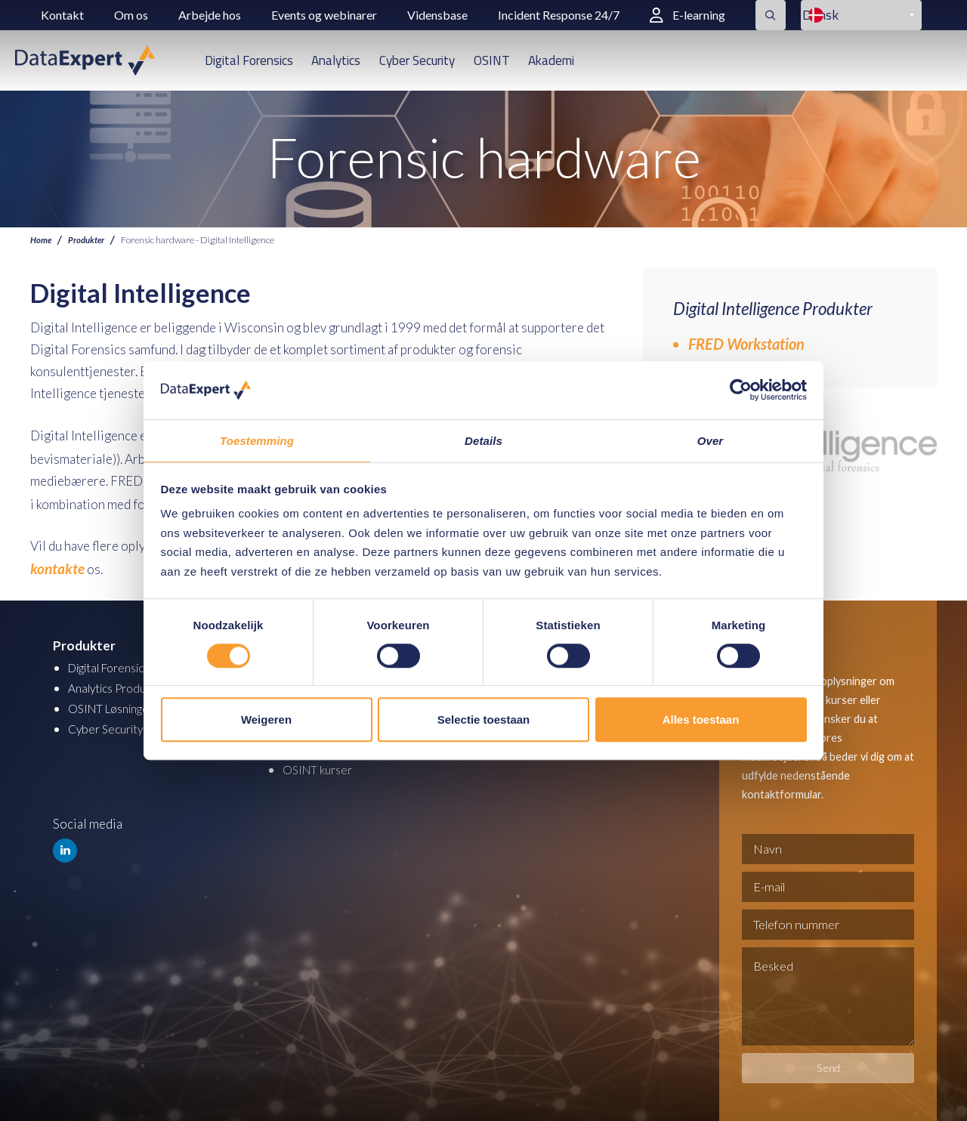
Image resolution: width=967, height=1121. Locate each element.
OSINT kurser (321, 761)
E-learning (687, 15)
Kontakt (62, 15)
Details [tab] (483, 440)
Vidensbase (437, 15)
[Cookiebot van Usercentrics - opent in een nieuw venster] (741, 389)
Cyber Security (417, 60)
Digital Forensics (249, 60)
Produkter (90, 240)
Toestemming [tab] (257, 440)
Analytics (335, 60)
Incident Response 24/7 (558, 15)
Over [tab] (710, 440)
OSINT (492, 60)
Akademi (551, 60)
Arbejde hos (209, 15)
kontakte (54, 562)
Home (42, 240)
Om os (131, 15)
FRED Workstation (746, 344)
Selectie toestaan (483, 720)
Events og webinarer (324, 15)
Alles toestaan (701, 720)
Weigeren (266, 720)
